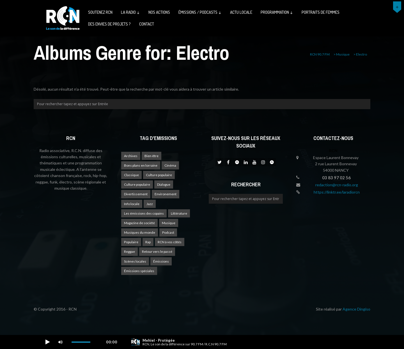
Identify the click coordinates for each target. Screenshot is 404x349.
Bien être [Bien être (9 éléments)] (151, 156)
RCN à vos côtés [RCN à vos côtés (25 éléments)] (170, 242)
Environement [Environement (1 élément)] (165, 194)
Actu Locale (241, 12)
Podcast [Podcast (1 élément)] (168, 232)
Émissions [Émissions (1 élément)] (161, 261)
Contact (146, 24)
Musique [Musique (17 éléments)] (168, 223)
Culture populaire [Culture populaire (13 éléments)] (137, 184)
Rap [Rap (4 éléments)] (148, 242)
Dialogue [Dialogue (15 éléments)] (163, 184)
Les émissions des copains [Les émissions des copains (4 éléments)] (144, 213)
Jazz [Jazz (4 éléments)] (149, 204)
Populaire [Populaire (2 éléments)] (131, 242)
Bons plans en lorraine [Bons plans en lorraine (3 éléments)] (140, 165)
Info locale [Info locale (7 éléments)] (131, 204)
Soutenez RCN (100, 12)
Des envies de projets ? (109, 24)
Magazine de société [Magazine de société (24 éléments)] (139, 223)
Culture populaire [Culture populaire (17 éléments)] (159, 175)
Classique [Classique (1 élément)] (131, 175)
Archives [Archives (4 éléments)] (130, 156)
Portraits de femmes (320, 12)
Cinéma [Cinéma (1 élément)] (170, 165)
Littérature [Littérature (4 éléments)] (179, 213)
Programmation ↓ (277, 12)
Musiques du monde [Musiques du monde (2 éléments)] (139, 232)
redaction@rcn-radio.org (336, 184)
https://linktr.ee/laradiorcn (337, 192)
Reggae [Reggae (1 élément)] (129, 251)
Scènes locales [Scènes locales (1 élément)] (135, 261)
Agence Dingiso (356, 309)
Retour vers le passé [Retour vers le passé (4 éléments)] (157, 251)
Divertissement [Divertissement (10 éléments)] (136, 194)
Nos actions (159, 12)
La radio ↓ (130, 12)
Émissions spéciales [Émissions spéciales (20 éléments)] (139, 271)
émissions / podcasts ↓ (200, 12)
